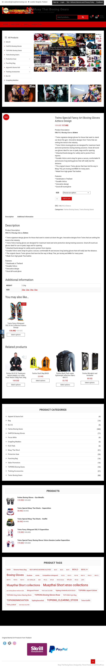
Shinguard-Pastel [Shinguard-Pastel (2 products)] (33, 590)
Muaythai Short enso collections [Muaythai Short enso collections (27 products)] (65, 585)
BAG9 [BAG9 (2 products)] (9, 570)
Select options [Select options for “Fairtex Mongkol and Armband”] (89, 383)
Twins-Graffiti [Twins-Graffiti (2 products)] (85, 600)
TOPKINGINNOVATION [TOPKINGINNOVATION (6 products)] (18, 600)
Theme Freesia (86, 665)
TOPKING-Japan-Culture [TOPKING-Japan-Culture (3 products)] (87, 590)
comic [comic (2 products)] (37, 575)
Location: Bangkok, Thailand (37, 2)
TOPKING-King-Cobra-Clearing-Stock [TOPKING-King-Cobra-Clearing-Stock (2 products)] (19, 595)
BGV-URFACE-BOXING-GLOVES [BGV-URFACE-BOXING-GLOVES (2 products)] (40, 570)
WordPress (100, 665)
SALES (8, 42)
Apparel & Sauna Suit (13, 67)
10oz (23, 290)
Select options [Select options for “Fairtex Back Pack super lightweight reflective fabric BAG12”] (65, 385)
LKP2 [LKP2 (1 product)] (82, 580)
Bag (9, 421)
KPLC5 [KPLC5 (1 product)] (52, 580)
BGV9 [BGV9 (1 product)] (67, 570)
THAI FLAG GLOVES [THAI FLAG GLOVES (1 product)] (47, 590)
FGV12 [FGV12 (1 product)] (63, 575)
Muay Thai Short (14, 450)
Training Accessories (13, 72)
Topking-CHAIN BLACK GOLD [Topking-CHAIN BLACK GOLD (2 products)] (65, 590)
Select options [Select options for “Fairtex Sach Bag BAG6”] (40, 380)
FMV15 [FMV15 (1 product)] (22, 580)
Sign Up (55, 2)
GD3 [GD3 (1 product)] (39, 580)
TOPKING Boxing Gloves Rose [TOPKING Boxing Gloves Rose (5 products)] (47, 595)
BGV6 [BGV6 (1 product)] (61, 570)
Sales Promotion (14, 463)
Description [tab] (9, 217)
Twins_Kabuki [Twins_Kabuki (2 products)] (11, 605)
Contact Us (36, 24)
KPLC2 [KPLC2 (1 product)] (45, 580)
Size (57, 193)
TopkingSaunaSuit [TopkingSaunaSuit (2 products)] (38, 600)
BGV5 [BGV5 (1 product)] (55, 570)
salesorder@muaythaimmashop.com (14, 2)
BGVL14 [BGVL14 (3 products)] (84, 570)
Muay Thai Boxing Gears (51, 9)
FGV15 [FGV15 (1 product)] (69, 575)
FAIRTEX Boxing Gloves (14, 46)
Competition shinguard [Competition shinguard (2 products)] (50, 575)
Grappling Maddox (12, 80)
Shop (26, 24)
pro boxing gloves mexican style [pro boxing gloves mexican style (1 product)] (15, 590)
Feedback (99, 2)
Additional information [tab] (25, 217)
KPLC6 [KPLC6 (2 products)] (69, 580)
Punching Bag (10, 63)
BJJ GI (8, 76)
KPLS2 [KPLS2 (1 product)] (76, 580)
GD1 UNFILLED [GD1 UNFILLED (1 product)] (31, 580)
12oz (27, 290)
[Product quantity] (58, 199)
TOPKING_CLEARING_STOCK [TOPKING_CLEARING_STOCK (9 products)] (62, 600)
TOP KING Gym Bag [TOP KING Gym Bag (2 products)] (70, 595)
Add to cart (66, 198)
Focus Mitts (12, 437)
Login (62, 2)
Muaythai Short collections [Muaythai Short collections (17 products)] (23, 585)
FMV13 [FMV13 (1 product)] (8, 580)
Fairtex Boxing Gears (71, 209)
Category (15, 24)
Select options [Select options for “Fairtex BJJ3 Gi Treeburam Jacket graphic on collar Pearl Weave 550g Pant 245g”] (16, 385)
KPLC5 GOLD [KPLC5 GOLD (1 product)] (60, 580)
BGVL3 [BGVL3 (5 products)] (75, 569)
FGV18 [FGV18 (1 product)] (76, 575)
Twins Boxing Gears (12, 55)
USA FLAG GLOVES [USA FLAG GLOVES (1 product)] (24, 605)
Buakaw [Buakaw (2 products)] (29, 575)
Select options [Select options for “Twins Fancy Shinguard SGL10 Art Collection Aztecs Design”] (16, 335)
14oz (31, 290)
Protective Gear (11, 59)
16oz (35, 290)
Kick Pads (11, 446)
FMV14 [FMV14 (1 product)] (15, 580)
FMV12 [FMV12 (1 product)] (96, 575)
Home (5, 24)
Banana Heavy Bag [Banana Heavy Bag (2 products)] (20, 570)
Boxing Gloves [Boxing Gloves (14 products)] (15, 575)
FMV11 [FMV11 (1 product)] (90, 575)
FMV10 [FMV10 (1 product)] (83, 575)
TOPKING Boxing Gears (14, 50)
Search (82, 17)
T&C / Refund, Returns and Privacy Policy (80, 2)
